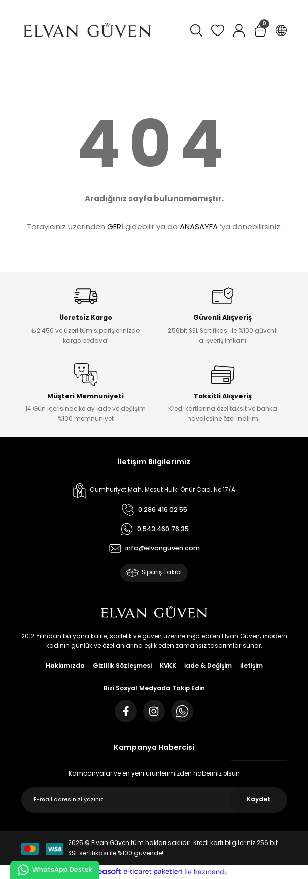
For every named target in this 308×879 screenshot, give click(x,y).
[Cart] (260, 30)
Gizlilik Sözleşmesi (122, 666)
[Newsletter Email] (154, 800)
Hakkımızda (65, 666)
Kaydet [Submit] (258, 799)
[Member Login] (239, 30)
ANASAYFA (199, 226)
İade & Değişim (208, 666)
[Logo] (87, 30)
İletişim (251, 666)
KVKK (168, 666)
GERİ (115, 226)
